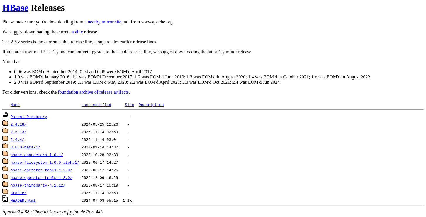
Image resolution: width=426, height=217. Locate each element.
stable (77, 31)
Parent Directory (29, 116)
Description (151, 104)
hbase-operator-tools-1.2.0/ (41, 169)
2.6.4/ (17, 139)
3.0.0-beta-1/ (25, 147)
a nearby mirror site (102, 21)
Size (129, 104)
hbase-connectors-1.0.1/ (37, 154)
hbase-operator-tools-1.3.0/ (41, 177)
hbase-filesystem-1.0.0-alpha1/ (45, 162)
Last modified (96, 104)
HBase (15, 7)
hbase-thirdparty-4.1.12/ (38, 185)
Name (15, 104)
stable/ (19, 192)
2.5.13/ (19, 131)
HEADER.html (23, 200)
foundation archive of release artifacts (93, 92)
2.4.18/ (19, 124)
